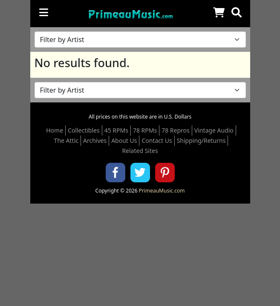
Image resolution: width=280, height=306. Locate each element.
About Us (124, 140)
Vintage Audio (214, 130)
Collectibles (84, 130)
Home (54, 130)
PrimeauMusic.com (162, 190)
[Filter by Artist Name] (140, 39)
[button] (236, 12)
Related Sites (140, 151)
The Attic (66, 140)
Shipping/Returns (201, 140)
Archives (95, 140)
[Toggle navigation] (44, 12)
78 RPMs (145, 130)
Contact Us (156, 140)
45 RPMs (116, 130)
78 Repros (176, 130)
